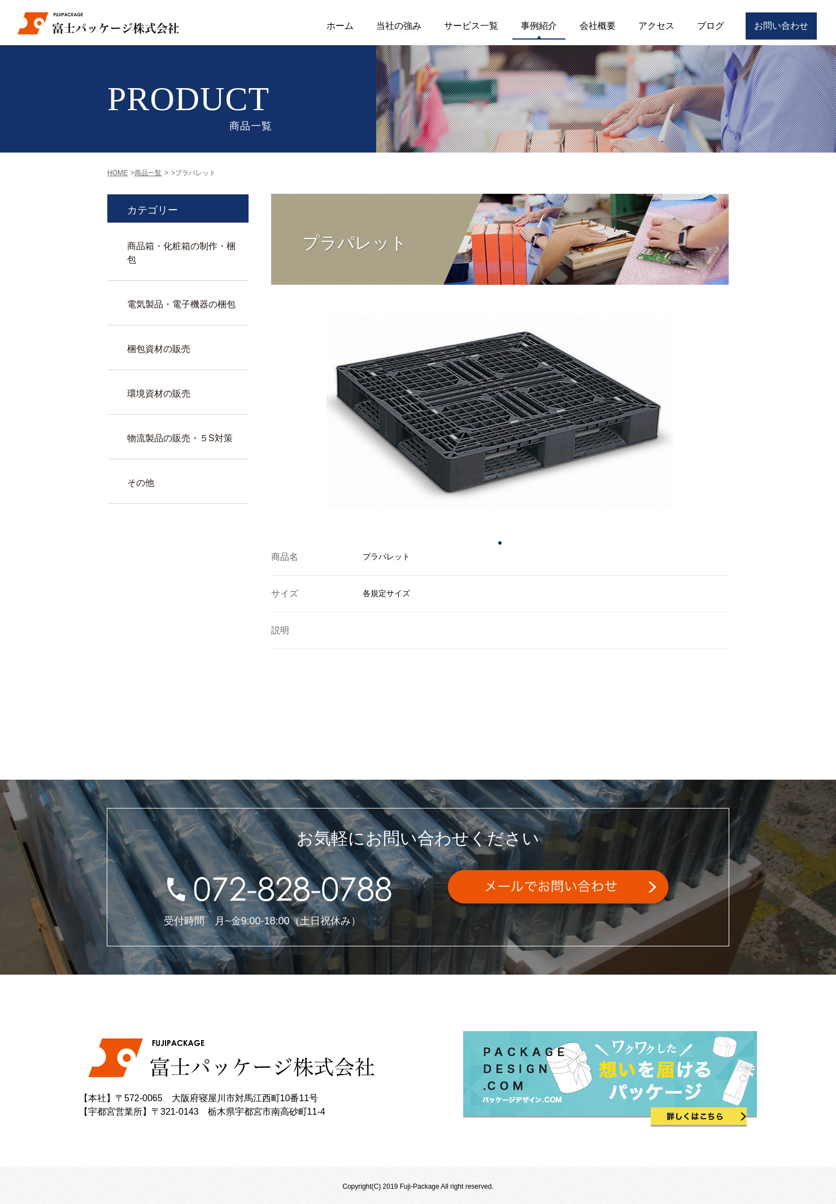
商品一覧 (148, 173)
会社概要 (598, 26)
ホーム (340, 26)
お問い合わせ (781, 26)
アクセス (656, 26)
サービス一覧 (471, 26)
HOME (117, 173)
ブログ (710, 26)
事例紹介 (539, 26)
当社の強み (398, 26)
